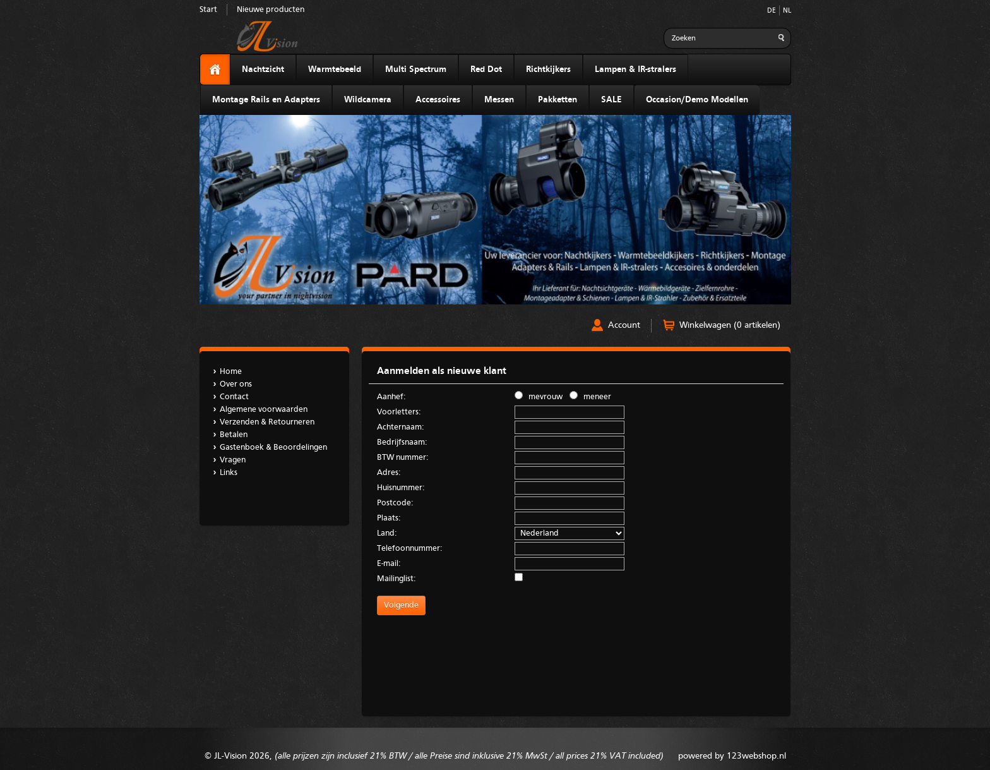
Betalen (234, 435)
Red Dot (486, 69)
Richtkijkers (548, 69)
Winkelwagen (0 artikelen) (729, 325)
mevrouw (539, 396)
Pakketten (557, 99)
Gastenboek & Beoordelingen (273, 447)
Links (228, 473)
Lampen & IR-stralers (635, 69)
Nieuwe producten (270, 10)
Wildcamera (367, 99)
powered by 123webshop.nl (732, 756)
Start (208, 10)
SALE (611, 99)
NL (787, 11)
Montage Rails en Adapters (266, 99)
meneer (590, 396)
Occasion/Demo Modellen (697, 99)
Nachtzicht (263, 69)
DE (771, 11)
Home (231, 372)
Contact (234, 397)
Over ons (236, 384)
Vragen (233, 460)
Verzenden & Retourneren (267, 422)
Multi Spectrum (415, 69)
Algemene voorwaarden (263, 410)
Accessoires (437, 99)
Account (624, 325)
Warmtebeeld (334, 69)
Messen (499, 99)
